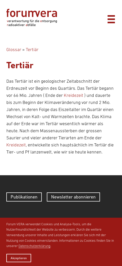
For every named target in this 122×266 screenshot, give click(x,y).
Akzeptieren (19, 258)
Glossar (13, 49)
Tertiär (32, 49)
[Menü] (111, 18)
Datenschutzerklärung (34, 246)
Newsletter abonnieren (73, 197)
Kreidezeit (73, 95)
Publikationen (24, 197)
